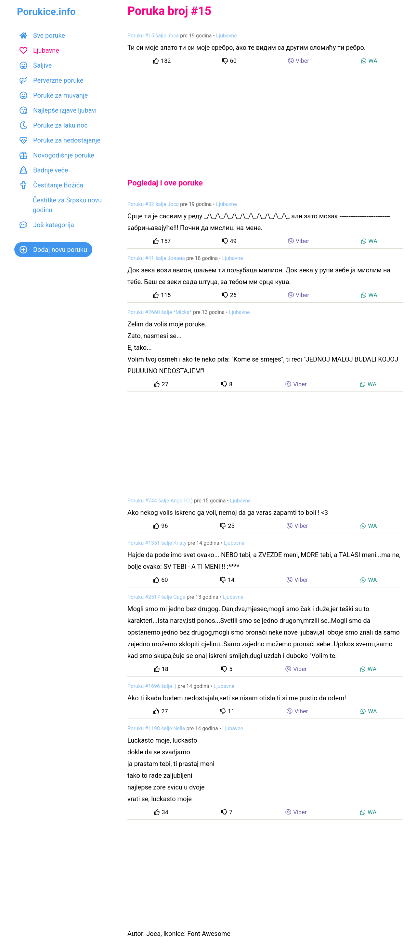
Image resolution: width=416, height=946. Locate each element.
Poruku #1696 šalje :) (151, 686)
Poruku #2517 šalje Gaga (156, 597)
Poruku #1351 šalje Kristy (157, 543)
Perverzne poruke (52, 80)
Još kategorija (47, 225)
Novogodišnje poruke (57, 155)
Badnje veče (44, 170)
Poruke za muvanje (54, 95)
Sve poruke (42, 35)
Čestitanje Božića (51, 185)
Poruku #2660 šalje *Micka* (159, 312)
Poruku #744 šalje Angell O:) (160, 501)
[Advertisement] (265, 117)
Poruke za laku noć (54, 125)
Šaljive (36, 65)
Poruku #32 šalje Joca (153, 204)
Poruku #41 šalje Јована (156, 258)
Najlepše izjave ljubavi (58, 110)
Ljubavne (39, 50)
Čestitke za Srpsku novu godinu (61, 205)
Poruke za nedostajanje (60, 140)
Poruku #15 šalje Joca (153, 36)
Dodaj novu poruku (53, 250)
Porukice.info (46, 11)
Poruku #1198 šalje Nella (156, 728)
